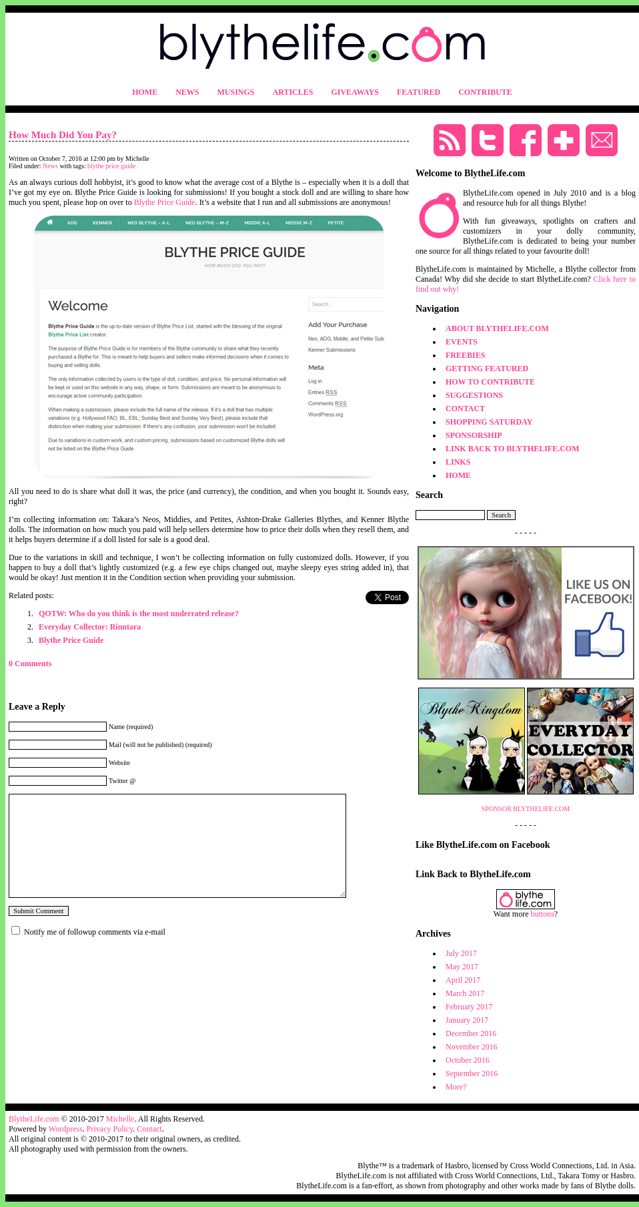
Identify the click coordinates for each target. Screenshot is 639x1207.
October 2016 (468, 1060)
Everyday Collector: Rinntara (90, 627)
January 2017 (467, 1020)
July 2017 (461, 953)
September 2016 (472, 1073)
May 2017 (462, 966)
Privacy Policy (110, 1129)
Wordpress (66, 1129)
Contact (149, 1129)
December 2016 (471, 1033)
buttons (542, 914)
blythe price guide (111, 166)
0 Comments (30, 663)
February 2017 (469, 1006)
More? (456, 1087)
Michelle (120, 1119)
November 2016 (472, 1046)
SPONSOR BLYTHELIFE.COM (526, 808)
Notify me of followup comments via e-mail (94, 932)
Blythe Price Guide (164, 202)
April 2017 (463, 980)
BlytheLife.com (34, 1119)
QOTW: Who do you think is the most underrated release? (139, 613)
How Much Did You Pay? (63, 135)
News (50, 166)
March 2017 (465, 993)
